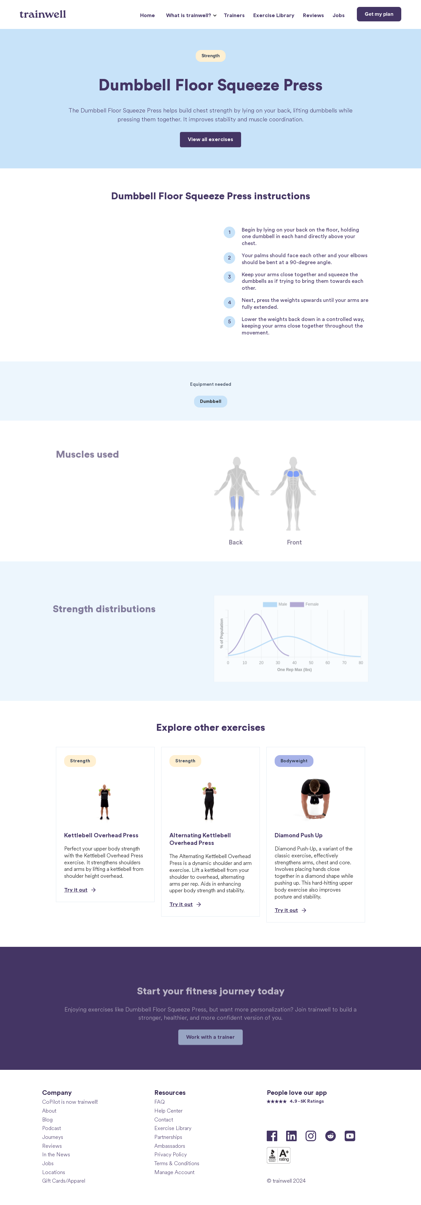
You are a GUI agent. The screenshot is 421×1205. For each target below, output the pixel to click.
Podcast (51, 1128)
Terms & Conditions (176, 1163)
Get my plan (379, 14)
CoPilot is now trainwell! (70, 1102)
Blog (47, 1119)
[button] (191, 15)
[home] (43, 11)
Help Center (168, 1111)
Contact (163, 1119)
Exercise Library (273, 15)
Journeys (52, 1137)
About (49, 1111)
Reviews (313, 15)
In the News (56, 1154)
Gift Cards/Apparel (63, 1181)
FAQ (159, 1102)
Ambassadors (169, 1146)
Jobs (339, 15)
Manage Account (174, 1172)
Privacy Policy (170, 1154)
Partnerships (168, 1137)
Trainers (234, 15)
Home (147, 15)
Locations (53, 1172)
